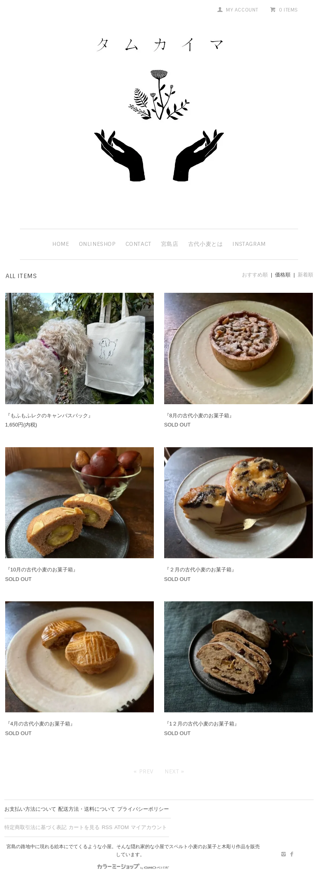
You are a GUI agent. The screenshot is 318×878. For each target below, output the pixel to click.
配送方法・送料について (86, 809)
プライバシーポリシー (143, 809)
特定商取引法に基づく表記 (35, 827)
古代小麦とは (205, 243)
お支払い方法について (30, 809)
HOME (60, 243)
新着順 (305, 275)
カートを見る (84, 827)
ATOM (121, 827)
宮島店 (170, 243)
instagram (248, 243)
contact (138, 243)
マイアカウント (149, 827)
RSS (107, 827)
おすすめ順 (255, 275)
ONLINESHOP (97, 243)
